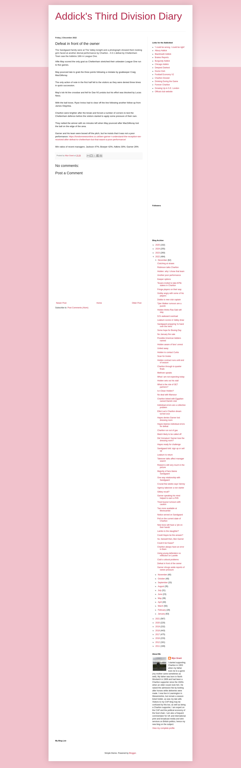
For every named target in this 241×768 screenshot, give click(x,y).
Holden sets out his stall (168, 380)
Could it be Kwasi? (165, 543)
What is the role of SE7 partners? (167, 385)
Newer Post (61, 303)
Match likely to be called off (169, 434)
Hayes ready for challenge (169, 444)
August (161, 586)
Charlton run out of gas (167, 430)
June (160, 594)
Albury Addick (161, 50)
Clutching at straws (165, 263)
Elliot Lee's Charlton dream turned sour (169, 412)
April (160, 602)
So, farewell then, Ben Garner (170, 539)
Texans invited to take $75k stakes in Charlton (169, 284)
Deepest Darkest (162, 67)
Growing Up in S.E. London (167, 88)
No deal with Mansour (167, 395)
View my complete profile (163, 728)
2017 (157, 634)
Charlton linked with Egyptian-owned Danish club (170, 400)
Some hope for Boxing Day (169, 330)
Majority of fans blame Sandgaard (167, 472)
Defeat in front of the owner (169, 563)
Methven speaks (164, 373)
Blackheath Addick (163, 54)
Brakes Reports (162, 57)
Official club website (164, 91)
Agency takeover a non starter (170, 488)
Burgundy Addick (162, 61)
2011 (157, 646)
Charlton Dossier (162, 78)
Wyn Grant (177, 658)
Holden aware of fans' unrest (170, 344)
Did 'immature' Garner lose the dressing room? (170, 439)
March (161, 606)
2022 (157, 256)
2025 (157, 245)
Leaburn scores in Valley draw (170, 320)
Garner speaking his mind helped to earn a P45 (168, 496)
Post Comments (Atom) (77, 307)
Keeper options (164, 279)
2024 (157, 249)
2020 (157, 623)
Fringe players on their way (169, 289)
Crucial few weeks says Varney (171, 484)
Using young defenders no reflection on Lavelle (169, 554)
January (162, 614)
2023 (157, 253)
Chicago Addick (162, 64)
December (163, 260)
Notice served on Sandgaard (170, 515)
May (160, 598)
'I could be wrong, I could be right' (170, 47)
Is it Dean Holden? (165, 391)
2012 (157, 642)
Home (99, 303)
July (160, 590)
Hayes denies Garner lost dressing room (168, 418)
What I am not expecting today (170, 377)
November (163, 574)
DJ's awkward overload (167, 316)
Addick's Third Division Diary (118, 16)
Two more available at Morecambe (167, 509)
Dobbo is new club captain (169, 299)
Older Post (136, 303)
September (163, 582)
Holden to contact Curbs (168, 352)
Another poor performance (169, 275)
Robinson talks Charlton (168, 267)
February (162, 610)
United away (162, 348)
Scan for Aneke (164, 356)
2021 (157, 619)
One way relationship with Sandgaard (168, 478)
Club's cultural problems (168, 559)
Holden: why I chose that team (170, 271)
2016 (157, 638)
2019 (157, 626)
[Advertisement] (98, 274)
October (162, 579)
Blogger (132, 753)
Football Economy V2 (164, 74)
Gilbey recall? (163, 492)
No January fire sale (166, 334)
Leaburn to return (165, 455)
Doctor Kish (160, 71)
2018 (157, 630)
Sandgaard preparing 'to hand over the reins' (170, 325)
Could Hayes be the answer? (170, 535)
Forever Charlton (162, 85)
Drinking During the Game (166, 81)
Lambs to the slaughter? (168, 531)
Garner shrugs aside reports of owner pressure (171, 568)
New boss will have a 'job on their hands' (169, 526)
